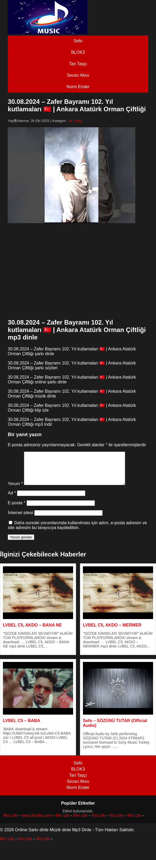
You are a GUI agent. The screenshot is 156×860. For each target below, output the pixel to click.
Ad (12, 499)
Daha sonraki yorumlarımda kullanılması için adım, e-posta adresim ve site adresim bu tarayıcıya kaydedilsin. (77, 531)
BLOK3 (78, 52)
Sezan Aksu (78, 75)
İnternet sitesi (20, 519)
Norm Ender (77, 86)
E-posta (16, 509)
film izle (10, 822)
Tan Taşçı (78, 64)
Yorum (15, 490)
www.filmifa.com (36, 822)
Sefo (78, 41)
